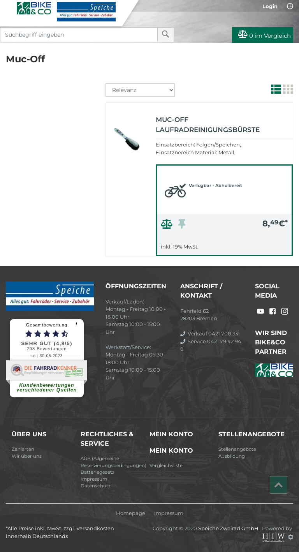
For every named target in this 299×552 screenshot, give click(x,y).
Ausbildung (231, 456)
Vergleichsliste (166, 465)
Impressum (94, 479)
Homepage (130, 513)
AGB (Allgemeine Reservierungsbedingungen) (112, 462)
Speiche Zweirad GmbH (229, 528)
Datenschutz (96, 486)
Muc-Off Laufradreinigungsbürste (208, 125)
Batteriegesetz (97, 472)
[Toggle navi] (9, 8)
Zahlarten (23, 449)
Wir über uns (27, 456)
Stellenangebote (237, 449)
